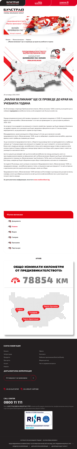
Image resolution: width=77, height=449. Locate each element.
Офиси (41, 351)
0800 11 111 (13, 402)
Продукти (7, 357)
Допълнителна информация (39, 446)
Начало (8, 39)
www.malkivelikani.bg (42, 179)
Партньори (16, 248)
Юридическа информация (20, 446)
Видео (14, 232)
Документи (16, 221)
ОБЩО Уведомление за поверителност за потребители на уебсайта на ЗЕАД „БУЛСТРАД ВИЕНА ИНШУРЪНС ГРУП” (40, 443)
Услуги (6, 363)
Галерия (15, 237)
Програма (16, 242)
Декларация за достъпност (60, 446)
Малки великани (18, 39)
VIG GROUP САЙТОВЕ (31, 389)
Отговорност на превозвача (16, 378)
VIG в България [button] (12, 389)
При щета (7, 360)
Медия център (44, 360)
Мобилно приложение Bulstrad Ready (51, 357)
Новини (28, 39)
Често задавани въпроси (47, 363)
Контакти (42, 354)
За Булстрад (8, 354)
